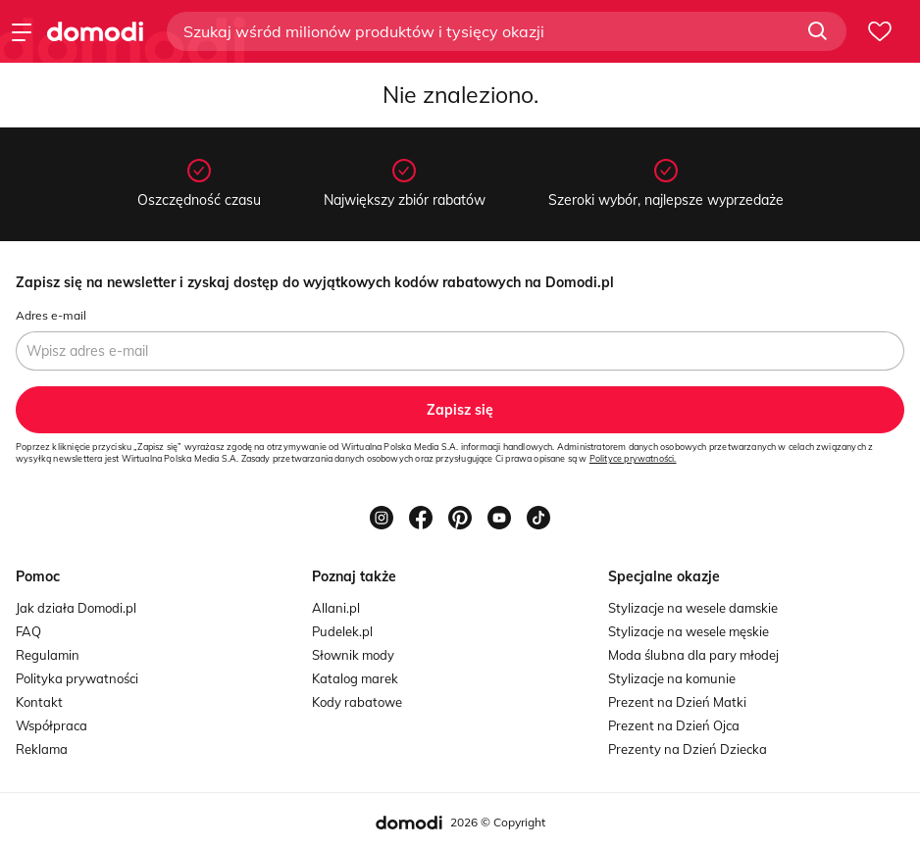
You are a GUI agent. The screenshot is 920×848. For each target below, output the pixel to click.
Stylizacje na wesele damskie (693, 608)
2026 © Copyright (497, 822)
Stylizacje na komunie (672, 678)
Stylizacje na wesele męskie (688, 631)
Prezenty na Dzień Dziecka (687, 749)
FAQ (28, 631)
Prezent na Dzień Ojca (674, 725)
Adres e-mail (51, 315)
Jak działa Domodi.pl (76, 608)
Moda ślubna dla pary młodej (693, 655)
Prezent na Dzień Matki (677, 702)
